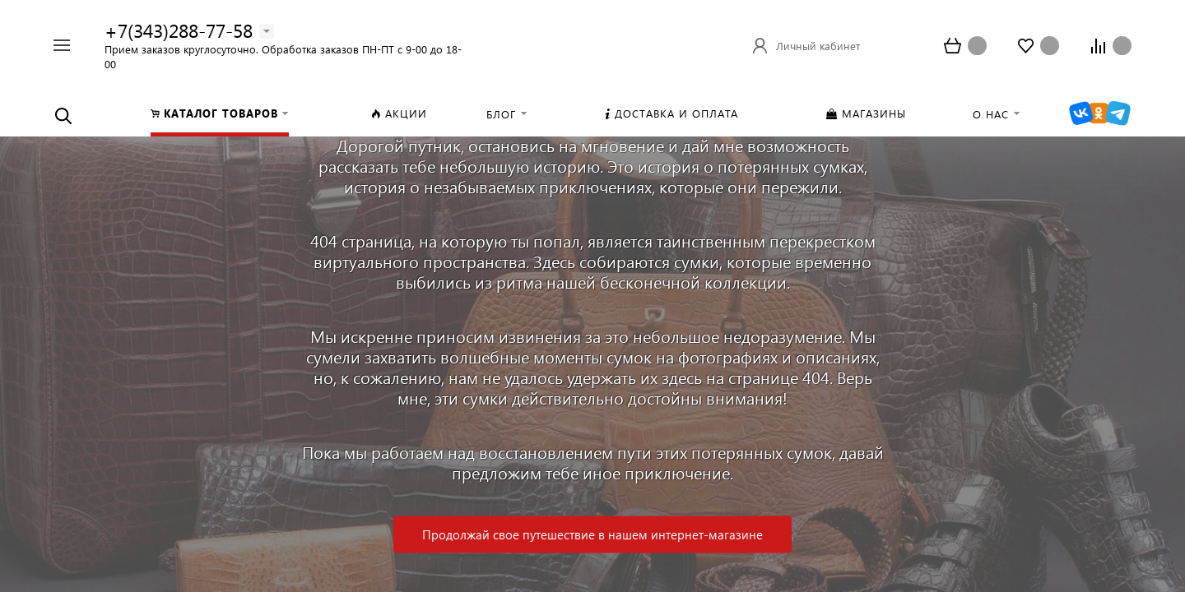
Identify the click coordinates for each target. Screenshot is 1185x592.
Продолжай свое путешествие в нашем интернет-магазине (592, 534)
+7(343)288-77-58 (179, 30)
